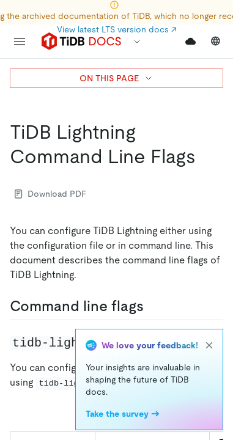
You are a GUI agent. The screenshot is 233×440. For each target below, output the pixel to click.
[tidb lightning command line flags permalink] (205, 156)
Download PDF (50, 194)
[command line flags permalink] (153, 306)
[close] (209, 345)
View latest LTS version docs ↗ (117, 29)
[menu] (19, 41)
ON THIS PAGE (116, 78)
